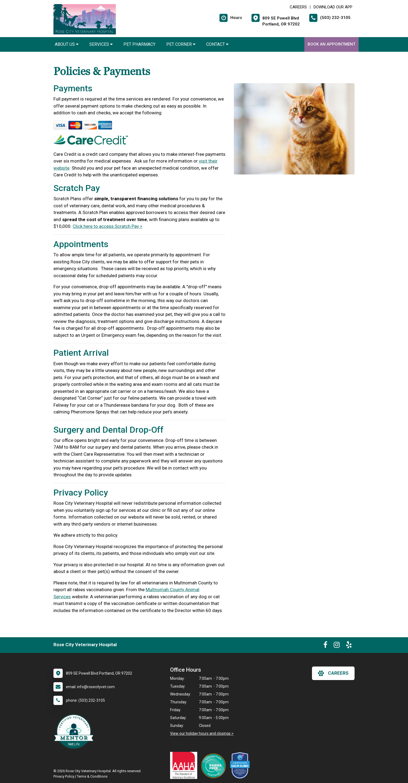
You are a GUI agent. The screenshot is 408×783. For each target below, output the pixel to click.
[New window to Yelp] (349, 646)
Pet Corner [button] (180, 44)
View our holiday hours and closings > (202, 733)
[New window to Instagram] (336, 646)
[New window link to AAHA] (185, 765)
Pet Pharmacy (139, 44)
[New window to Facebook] (325, 646)
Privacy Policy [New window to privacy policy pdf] (63, 776)
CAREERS (298, 7)
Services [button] (101, 44)
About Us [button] (66, 44)
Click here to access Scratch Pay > (107, 226)
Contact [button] (217, 44)
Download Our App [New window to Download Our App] (333, 7)
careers (333, 673)
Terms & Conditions (92, 776)
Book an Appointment (331, 44)
